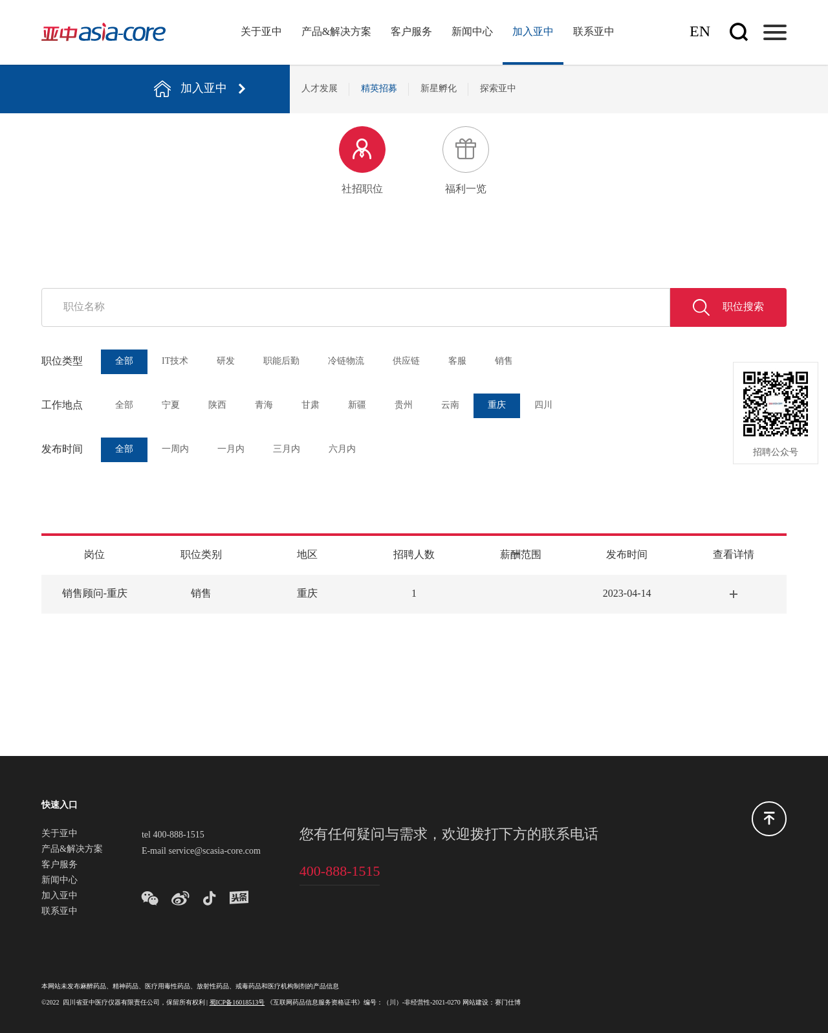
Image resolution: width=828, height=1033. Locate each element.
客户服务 (411, 32)
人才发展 (319, 89)
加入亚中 (533, 32)
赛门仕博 (508, 1002)
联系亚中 (594, 32)
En (700, 32)
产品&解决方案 (336, 32)
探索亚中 (498, 89)
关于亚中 (261, 32)
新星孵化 (438, 89)
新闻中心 (472, 32)
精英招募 (379, 89)
